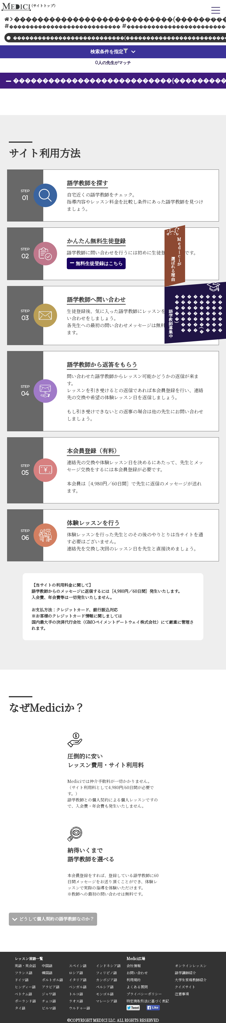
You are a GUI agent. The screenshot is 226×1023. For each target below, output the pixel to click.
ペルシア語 (105, 986)
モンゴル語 (105, 993)
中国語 (47, 965)
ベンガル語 (78, 986)
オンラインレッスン (191, 965)
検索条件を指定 (109, 51)
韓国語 (47, 972)
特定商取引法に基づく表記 (148, 1000)
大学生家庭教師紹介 (191, 979)
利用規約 (134, 979)
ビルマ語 (49, 1007)
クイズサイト (185, 986)
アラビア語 (50, 986)
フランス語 (23, 972)
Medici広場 (136, 958)
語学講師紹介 (185, 972)
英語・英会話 (25, 965)
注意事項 (182, 993)
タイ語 (20, 1007)
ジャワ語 (49, 993)
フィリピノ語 (106, 972)
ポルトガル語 (52, 979)
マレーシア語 (106, 1000)
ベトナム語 (23, 993)
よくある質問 (137, 986)
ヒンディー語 (25, 986)
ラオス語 (76, 1000)
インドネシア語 (108, 965)
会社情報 (134, 965)
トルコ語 (76, 993)
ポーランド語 (25, 1000)
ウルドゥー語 (79, 1007)
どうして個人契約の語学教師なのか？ (59, 918)
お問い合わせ (137, 972)
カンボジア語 (106, 979)
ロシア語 (76, 972)
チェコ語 (49, 1000)
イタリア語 (78, 979)
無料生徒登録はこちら (96, 263)
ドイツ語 (22, 979)
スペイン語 (78, 965)
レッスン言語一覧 (29, 958)
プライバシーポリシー (144, 993)
